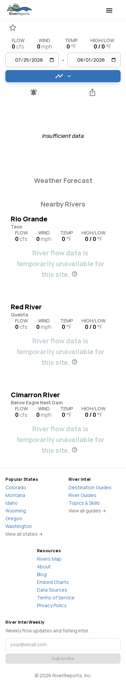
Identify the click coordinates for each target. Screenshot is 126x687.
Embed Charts (53, 582)
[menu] (109, 10)
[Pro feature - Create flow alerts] (33, 92)
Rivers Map (49, 559)
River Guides (82, 495)
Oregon (13, 518)
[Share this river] (93, 92)
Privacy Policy (51, 605)
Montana (15, 495)
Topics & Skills (84, 503)
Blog (42, 574)
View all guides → (88, 510)
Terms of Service (56, 597)
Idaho (11, 503)
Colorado (15, 487)
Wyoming (15, 510)
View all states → (24, 534)
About (44, 566)
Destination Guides (90, 487)
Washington (18, 526)
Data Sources (52, 590)
